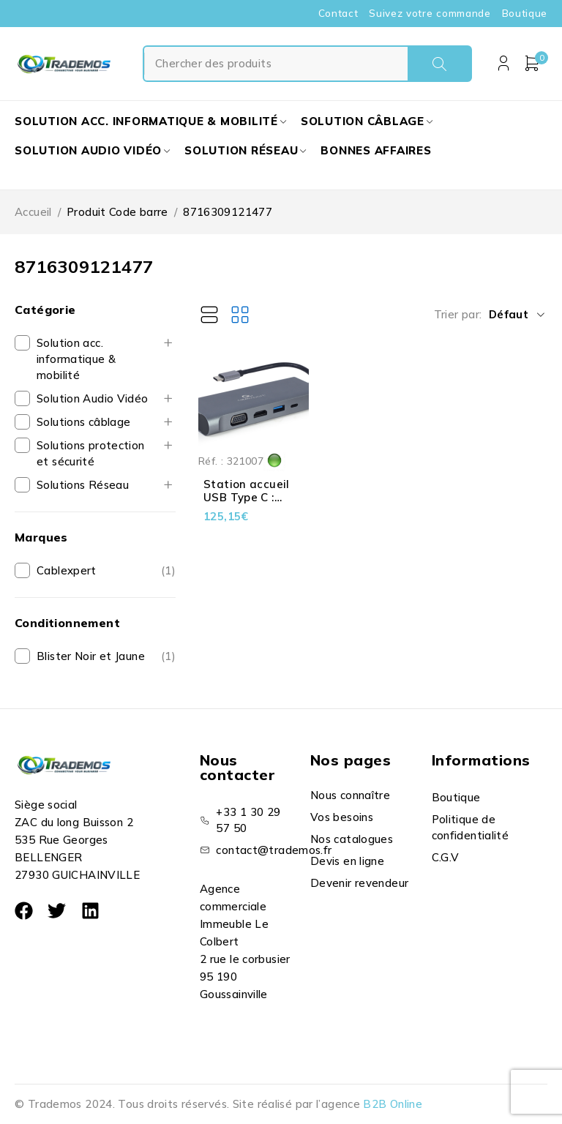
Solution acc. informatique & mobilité (76, 359)
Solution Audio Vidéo (93, 398)
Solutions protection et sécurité (91, 453)
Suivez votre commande (429, 13)
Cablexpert (67, 570)
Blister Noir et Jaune (91, 656)
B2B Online (392, 1104)
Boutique (524, 13)
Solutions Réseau (83, 485)
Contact (338, 13)
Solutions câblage (83, 422)
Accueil (33, 212)
